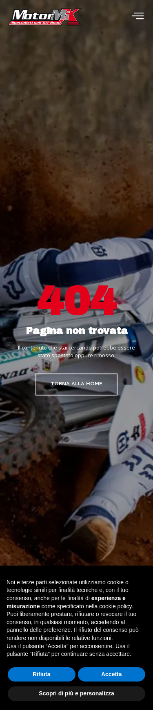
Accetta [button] (111, 674)
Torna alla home (76, 384)
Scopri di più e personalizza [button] (76, 693)
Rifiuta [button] (42, 674)
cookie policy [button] (115, 606)
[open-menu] (138, 17)
